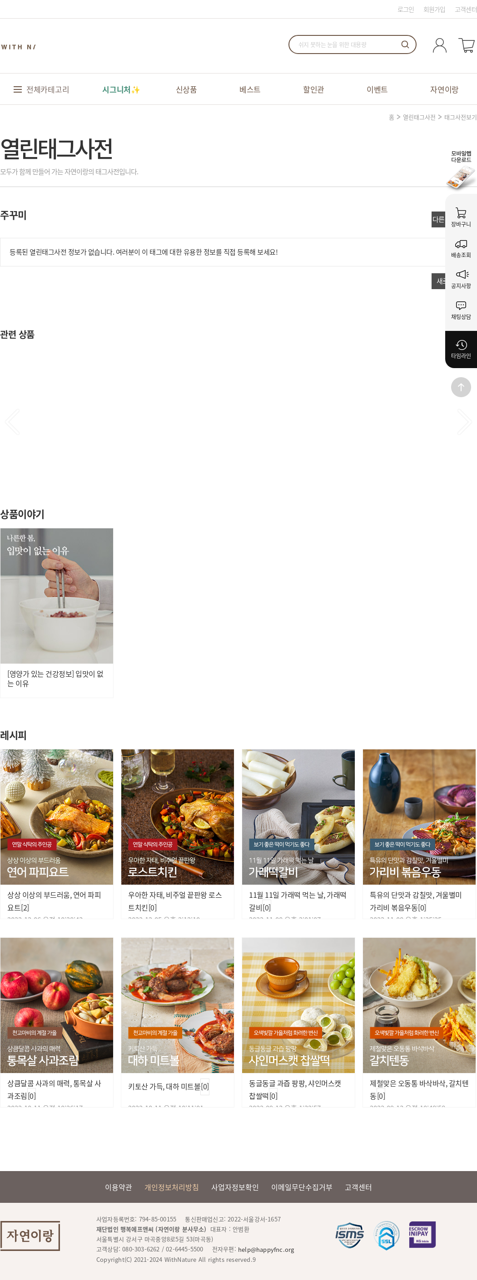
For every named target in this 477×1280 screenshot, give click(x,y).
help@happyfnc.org (266, 1249)
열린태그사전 (419, 117)
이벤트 (377, 89)
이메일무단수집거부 (302, 1187)
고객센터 (466, 9)
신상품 (186, 89)
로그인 (406, 9)
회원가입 (434, 9)
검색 (405, 44)
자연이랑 (444, 89)
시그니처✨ (121, 89)
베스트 (250, 89)
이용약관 (118, 1187)
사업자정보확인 (235, 1187)
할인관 (313, 89)
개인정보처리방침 (171, 1187)
